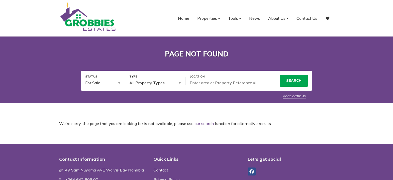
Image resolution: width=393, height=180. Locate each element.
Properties (208, 18)
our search (204, 123)
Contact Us (307, 18)
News (254, 18)
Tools (234, 18)
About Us (278, 18)
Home (183, 18)
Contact (160, 170)
